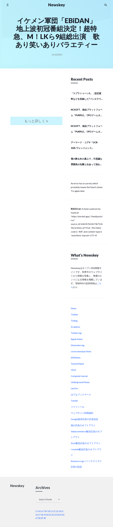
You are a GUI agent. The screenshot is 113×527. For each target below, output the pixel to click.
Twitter (74, 314)
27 (36, 518)
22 (52, 515)
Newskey (56, 4)
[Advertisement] (36, 95)
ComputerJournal (79, 376)
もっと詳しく (36, 121)
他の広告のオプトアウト (83, 425)
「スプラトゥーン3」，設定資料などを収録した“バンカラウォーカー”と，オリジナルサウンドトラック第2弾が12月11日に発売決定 (86, 97)
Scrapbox (75, 326)
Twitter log (76, 333)
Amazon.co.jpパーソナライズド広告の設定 (86, 464)
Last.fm (74, 388)
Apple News (77, 339)
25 (60, 515)
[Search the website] (106, 5)
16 (36, 515)
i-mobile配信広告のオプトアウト (86, 452)
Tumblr (74, 400)
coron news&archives (81, 351)
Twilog (74, 320)
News (73, 308)
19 (44, 515)
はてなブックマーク (81, 394)
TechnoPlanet (77, 363)
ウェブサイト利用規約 (82, 413)
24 (58, 515)
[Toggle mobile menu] (7, 5)
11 (51, 511)
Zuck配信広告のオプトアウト (85, 443)
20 (47, 515)
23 (55, 515)
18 (42, 515)
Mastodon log (77, 345)
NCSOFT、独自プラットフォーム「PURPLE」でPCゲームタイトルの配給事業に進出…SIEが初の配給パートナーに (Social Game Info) (87, 113)
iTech (73, 369)
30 (44, 518)
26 (63, 515)
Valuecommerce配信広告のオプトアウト (86, 434)
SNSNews (75, 357)
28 (39, 518)
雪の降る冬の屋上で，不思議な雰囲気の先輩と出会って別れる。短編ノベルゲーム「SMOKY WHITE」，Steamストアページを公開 (86, 162)
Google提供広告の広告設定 (84, 419)
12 (54, 511)
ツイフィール (77, 406)
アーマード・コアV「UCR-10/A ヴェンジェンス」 (84, 145)
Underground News (80, 382)
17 (39, 515)
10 (49, 511)
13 (57, 511)
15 (62, 511)
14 (59, 511)
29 (42, 518)
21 (50, 515)
